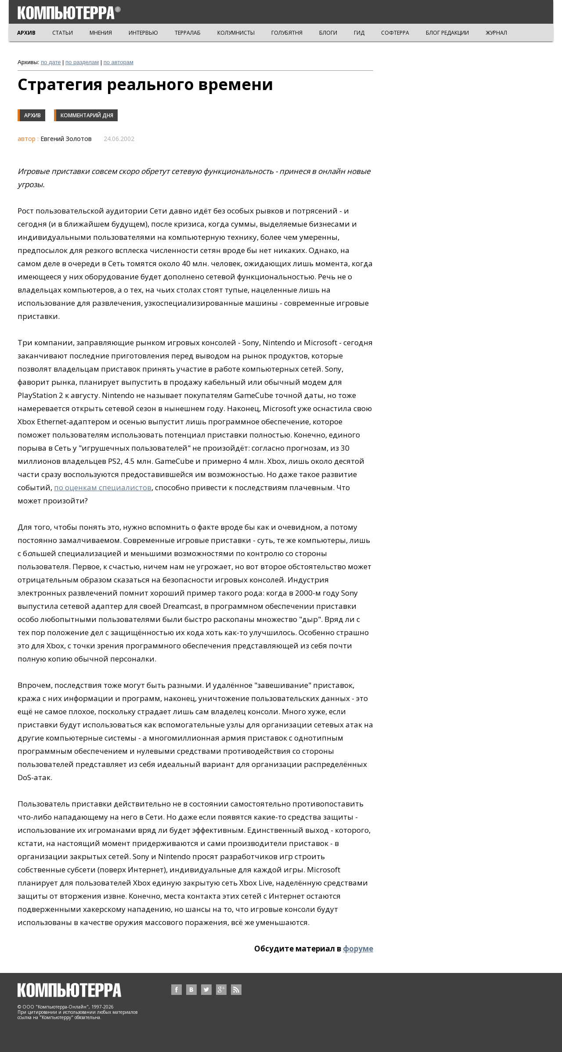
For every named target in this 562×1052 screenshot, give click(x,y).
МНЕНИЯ (101, 32)
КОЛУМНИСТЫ (236, 32)
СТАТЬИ (62, 32)
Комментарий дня (87, 115)
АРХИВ (26, 32)
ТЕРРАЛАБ (188, 32)
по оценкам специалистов (102, 487)
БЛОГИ (328, 32)
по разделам (82, 62)
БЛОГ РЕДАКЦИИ (447, 32)
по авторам (118, 62)
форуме (358, 949)
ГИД (359, 32)
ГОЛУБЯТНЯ (287, 32)
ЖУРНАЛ (496, 32)
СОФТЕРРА (395, 32)
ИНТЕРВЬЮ (143, 32)
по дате (51, 62)
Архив (32, 115)
